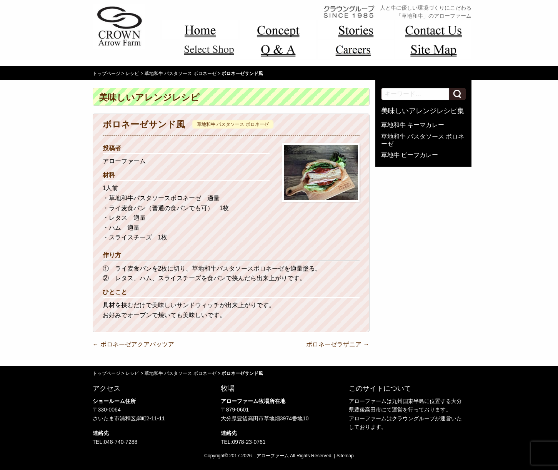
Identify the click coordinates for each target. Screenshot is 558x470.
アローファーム (273, 455)
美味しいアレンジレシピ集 (422, 111)
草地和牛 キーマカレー (412, 125)
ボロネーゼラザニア (337, 344)
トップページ (106, 73)
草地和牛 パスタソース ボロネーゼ (181, 73)
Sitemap (345, 455)
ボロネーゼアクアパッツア (133, 344)
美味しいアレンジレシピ (149, 97)
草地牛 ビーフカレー (409, 155)
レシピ (132, 73)
